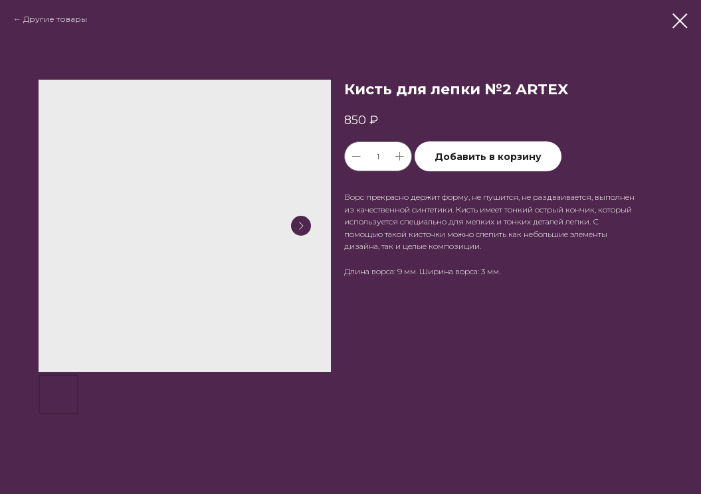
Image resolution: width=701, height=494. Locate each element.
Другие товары (55, 19)
